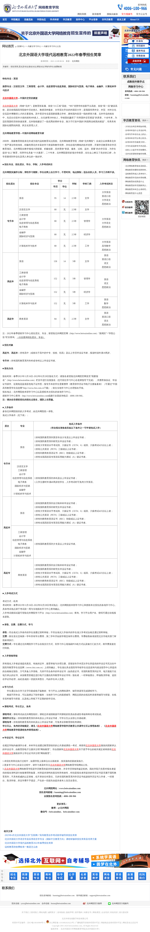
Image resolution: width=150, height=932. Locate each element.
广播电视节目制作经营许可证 (87, 923)
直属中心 (21, 46)
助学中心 (80, 19)
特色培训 (114, 912)
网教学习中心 (135, 86)
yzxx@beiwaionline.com (30, 903)
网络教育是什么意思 (133, 193)
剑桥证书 (87, 912)
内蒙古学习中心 (34, 46)
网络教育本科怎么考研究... (136, 189)
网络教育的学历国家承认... (136, 185)
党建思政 (28, 19)
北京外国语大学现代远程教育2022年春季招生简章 (29, 843)
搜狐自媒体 (112, 14)
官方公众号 (141, 14)
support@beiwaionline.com (100, 895)
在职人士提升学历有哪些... (136, 150)
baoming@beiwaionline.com (64, 895)
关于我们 (25, 912)
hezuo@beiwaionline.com (61, 903)
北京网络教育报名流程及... (136, 166)
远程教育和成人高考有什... (136, 174)
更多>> (145, 120)
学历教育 (67, 19)
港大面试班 (123, 912)
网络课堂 (96, 912)
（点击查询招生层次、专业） (31, 337)
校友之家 (121, 19)
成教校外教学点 (136, 81)
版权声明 (70, 912)
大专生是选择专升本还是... (136, 146)
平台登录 (93, 19)
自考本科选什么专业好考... (136, 130)
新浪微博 (96, 14)
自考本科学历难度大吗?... (135, 142)
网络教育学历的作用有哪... (136, 178)
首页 (4, 19)
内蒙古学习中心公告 (52, 46)
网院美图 (82, 14)
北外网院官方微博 (94, 903)
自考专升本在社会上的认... (136, 134)
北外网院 (75, 61)
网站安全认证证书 (130, 923)
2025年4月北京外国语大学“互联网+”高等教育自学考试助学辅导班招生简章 (41, 835)
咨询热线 (142, 5)
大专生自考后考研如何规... (136, 126)
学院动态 (41, 19)
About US (134, 19)
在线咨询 (127, 202)
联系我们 (129, 76)
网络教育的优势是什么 (134, 181)
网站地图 (43, 912)
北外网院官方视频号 (120, 903)
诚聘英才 (51, 912)
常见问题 (136, 69)
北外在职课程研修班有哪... (136, 154)
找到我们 (34, 912)
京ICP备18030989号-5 (36, 923)
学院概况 (15, 19)
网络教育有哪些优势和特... (136, 170)
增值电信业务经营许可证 (111, 923)
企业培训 (105, 912)
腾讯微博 (127, 213)
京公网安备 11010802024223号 (60, 923)
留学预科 (78, 912)
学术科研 (54, 19)
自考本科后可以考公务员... (136, 138)
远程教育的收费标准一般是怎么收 (21, 847)
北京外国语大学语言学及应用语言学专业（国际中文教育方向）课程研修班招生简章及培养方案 (51, 839)
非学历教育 (107, 19)
